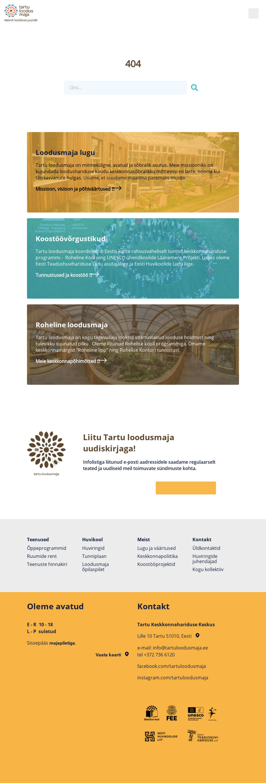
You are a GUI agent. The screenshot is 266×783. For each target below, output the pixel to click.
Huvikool (92, 539)
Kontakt (201, 539)
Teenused (38, 539)
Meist (143, 539)
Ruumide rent (42, 556)
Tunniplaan (94, 556)
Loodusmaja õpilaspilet (95, 567)
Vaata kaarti (112, 655)
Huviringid (93, 548)
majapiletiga (62, 643)
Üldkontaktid (206, 548)
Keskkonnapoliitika (157, 556)
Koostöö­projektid (156, 564)
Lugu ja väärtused (156, 548)
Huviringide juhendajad (204, 559)
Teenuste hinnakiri (47, 564)
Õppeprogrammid (46, 548)
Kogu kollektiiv (207, 569)
